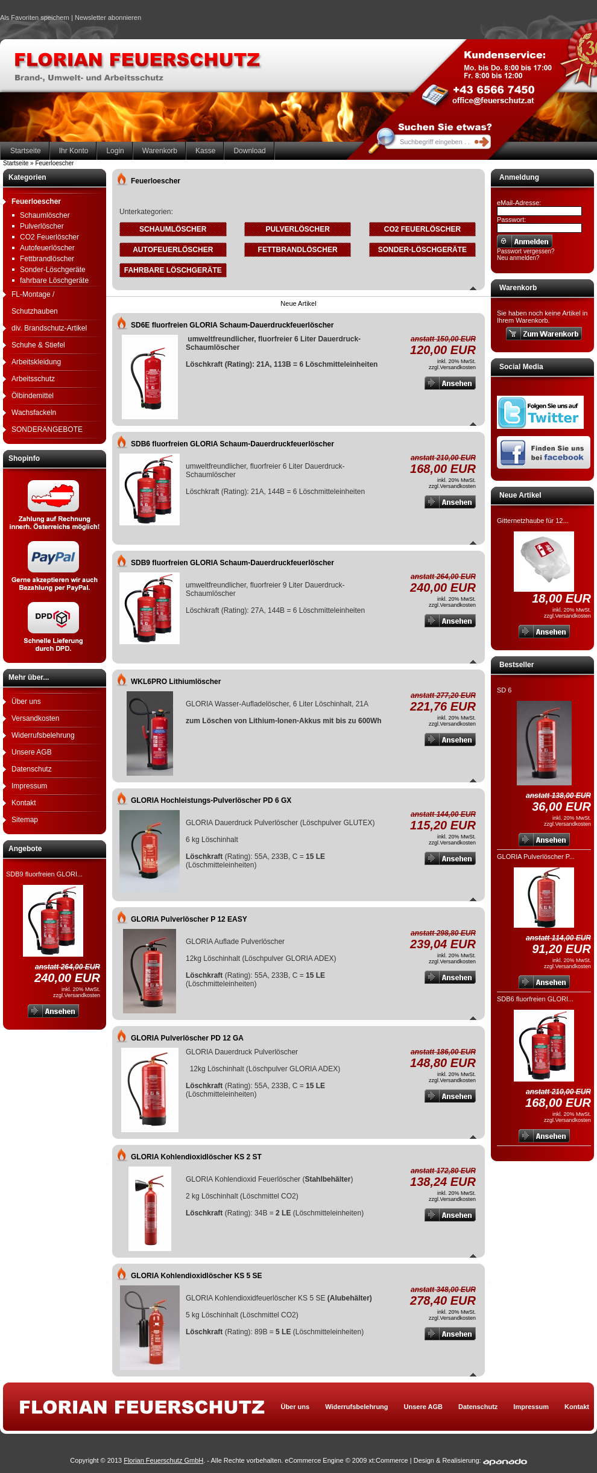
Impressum (29, 786)
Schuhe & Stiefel (38, 345)
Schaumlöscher (45, 215)
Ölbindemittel (32, 395)
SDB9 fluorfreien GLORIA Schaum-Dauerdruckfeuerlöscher (232, 563)
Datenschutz (31, 769)
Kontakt (23, 803)
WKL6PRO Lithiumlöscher (176, 681)
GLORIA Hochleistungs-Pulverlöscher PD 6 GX (211, 800)
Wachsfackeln (33, 412)
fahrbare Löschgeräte (54, 280)
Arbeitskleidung (36, 362)
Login (115, 151)
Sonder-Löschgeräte (53, 269)
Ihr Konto (74, 151)
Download (249, 151)
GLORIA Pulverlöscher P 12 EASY (189, 919)
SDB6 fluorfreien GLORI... (535, 999)
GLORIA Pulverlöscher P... (536, 856)
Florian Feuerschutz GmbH (163, 1460)
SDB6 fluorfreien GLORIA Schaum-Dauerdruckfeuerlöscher (232, 444)
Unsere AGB (31, 752)
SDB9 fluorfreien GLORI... (44, 874)
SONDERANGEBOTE (47, 429)
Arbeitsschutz (33, 379)
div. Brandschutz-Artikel (49, 328)
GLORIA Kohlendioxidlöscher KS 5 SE (196, 1276)
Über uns (26, 701)
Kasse (205, 151)
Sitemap (24, 820)
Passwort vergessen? (526, 251)
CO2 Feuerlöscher (49, 237)
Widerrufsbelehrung (43, 735)
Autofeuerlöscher (47, 248)
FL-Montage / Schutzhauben (34, 302)
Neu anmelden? (518, 258)
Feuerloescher (36, 201)
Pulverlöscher (42, 226)
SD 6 (504, 690)
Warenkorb (159, 151)
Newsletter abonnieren (108, 17)
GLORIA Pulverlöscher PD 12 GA (187, 1038)
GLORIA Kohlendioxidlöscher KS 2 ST (196, 1157)
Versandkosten (35, 718)
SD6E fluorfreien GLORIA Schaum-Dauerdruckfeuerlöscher (232, 325)
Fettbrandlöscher (47, 259)
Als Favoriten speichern (34, 19)
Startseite (25, 151)
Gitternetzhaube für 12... (533, 520)
